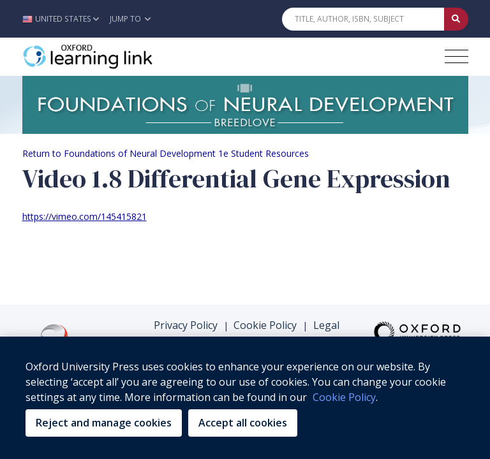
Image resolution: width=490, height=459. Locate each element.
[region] (245, 398)
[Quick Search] (363, 19)
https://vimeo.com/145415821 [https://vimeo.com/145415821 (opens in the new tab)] (84, 216)
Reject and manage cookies (104, 423)
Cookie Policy (265, 325)
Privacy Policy (186, 325)
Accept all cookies (242, 423)
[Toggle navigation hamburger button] (456, 56)
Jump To (130, 18)
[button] (64, 18)
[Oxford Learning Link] (118, 57)
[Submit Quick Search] (456, 19)
